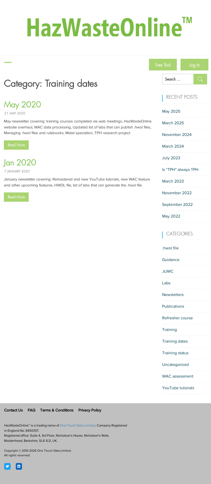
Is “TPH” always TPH (180, 170)
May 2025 (171, 112)
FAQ (31, 411)
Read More (16, 145)
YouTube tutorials (178, 388)
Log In (195, 65)
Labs (166, 283)
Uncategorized (175, 365)
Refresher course (177, 318)
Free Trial (162, 65)
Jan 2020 (20, 163)
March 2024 (173, 147)
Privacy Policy (89, 411)
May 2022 (171, 216)
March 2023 (173, 181)
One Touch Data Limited (77, 425)
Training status (175, 353)
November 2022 (177, 193)
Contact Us (13, 411)
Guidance (170, 260)
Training (169, 330)
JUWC (168, 272)
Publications (173, 307)
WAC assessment (177, 376)
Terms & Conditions (56, 411)
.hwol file (170, 248)
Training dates (175, 341)
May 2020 (22, 105)
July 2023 (171, 158)
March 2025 (173, 123)
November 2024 (177, 135)
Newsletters (173, 295)
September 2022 (177, 205)
